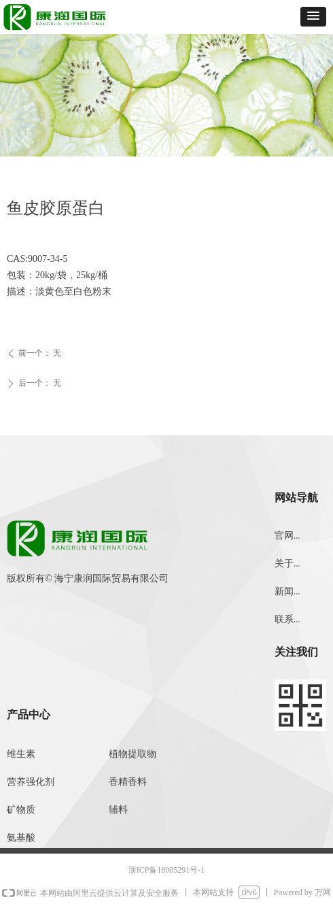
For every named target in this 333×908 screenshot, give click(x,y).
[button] (313, 17)
